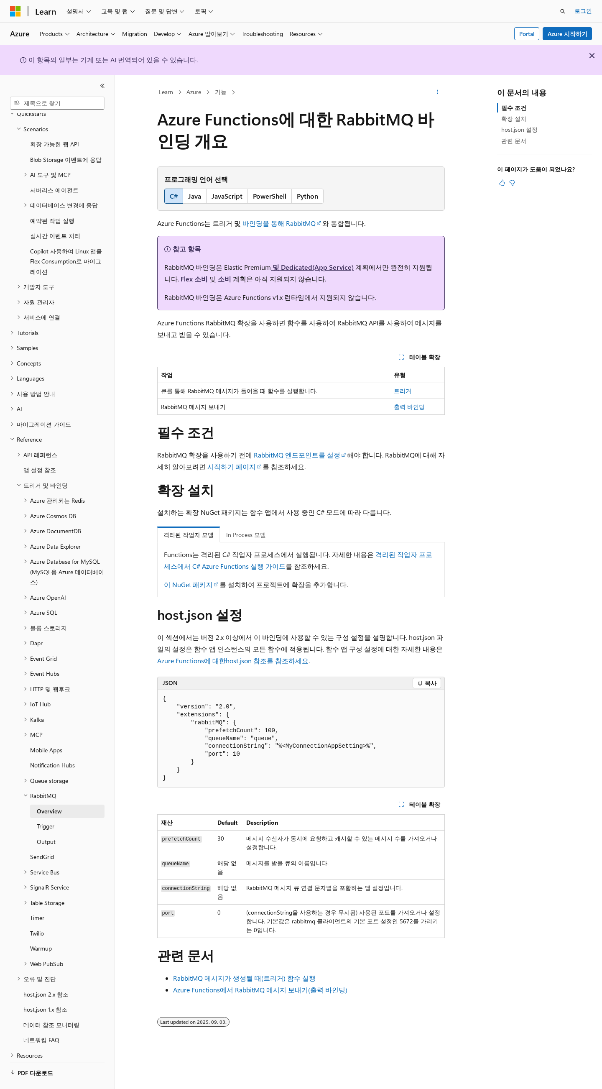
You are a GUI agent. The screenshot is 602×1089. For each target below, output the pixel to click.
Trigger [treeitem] (45, 803)
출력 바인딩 (409, 407)
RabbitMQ (301, 223)
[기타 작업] (437, 92)
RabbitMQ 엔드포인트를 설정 (297, 454)
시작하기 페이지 (231, 466)
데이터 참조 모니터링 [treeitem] (51, 1002)
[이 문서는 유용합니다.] (502, 183)
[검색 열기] (562, 11)
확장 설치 (513, 119)
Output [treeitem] (46, 819)
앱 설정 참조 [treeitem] (39, 447)
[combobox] (57, 103)
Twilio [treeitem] (37, 910)
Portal (527, 34)
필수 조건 (513, 108)
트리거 (402, 391)
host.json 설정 (519, 129)
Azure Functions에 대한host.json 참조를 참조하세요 (233, 660)
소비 (224, 278)
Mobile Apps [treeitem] (46, 727)
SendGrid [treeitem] (42, 834)
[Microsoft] (15, 11)
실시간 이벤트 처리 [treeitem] (55, 213)
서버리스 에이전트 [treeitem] (54, 167)
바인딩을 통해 (264, 223)
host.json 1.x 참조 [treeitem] (45, 986)
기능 (221, 92)
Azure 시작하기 (567, 34)
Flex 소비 (194, 278)
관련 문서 (513, 141)
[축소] (102, 85)
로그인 (583, 11)
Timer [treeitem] (37, 895)
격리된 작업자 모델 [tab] (188, 535)
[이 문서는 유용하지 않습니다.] (512, 183)
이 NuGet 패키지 (188, 584)
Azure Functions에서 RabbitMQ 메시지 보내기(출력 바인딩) (260, 989)
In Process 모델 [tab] (246, 535)
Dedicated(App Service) (317, 267)
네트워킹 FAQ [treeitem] (41, 1017)
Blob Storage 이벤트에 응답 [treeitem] (66, 137)
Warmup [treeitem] (41, 925)
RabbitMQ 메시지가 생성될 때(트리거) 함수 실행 (244, 978)
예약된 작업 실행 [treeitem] (52, 198)
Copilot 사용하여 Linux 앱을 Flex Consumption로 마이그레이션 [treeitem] (66, 238)
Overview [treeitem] (49, 788)
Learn (166, 92)
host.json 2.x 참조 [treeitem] (46, 971)
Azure (193, 92)
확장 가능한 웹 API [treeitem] (54, 121)
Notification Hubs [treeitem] (52, 742)
